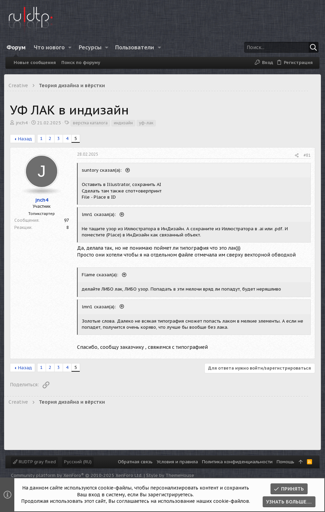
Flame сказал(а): (102, 275)
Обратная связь (135, 462)
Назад (26, 139)
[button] (73, 47)
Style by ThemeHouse (170, 475)
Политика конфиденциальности (237, 462)
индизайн (124, 122)
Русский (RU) (78, 462)
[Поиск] (273, 47)
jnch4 (23, 123)
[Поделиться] (295, 155)
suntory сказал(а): (103, 170)
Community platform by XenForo (76, 475)
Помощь (285, 462)
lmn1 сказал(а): (101, 214)
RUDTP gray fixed (34, 462)
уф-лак (147, 122)
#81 (305, 155)
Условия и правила (177, 462)
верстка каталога (91, 122)
